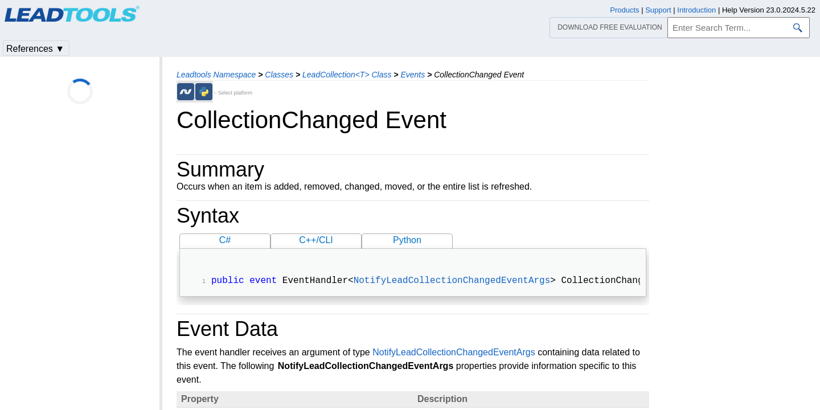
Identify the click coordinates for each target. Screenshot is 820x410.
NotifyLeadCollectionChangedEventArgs (452, 282)
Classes (279, 74)
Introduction (696, 10)
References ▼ (35, 49)
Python (407, 240)
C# (225, 240)
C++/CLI (316, 240)
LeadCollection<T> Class (346, 74)
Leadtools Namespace (216, 74)
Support (658, 10)
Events (412, 74)
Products (624, 10)
